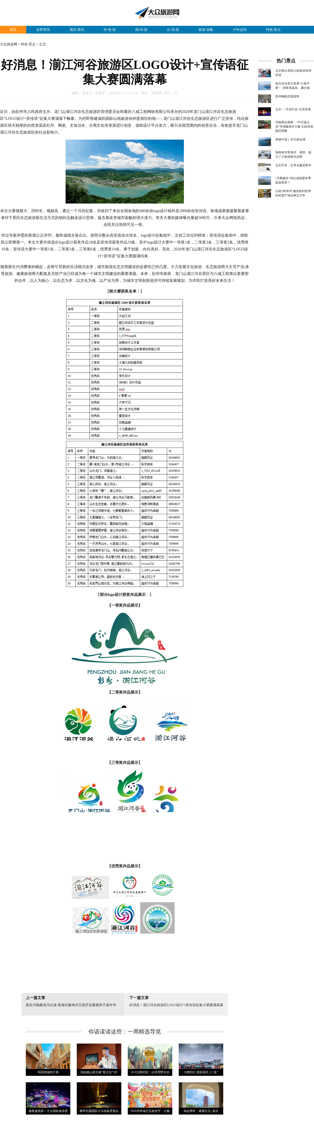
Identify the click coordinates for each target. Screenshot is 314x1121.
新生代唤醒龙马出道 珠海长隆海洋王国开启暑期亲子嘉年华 (71, 1005)
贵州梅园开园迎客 (287, 96)
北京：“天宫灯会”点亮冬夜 (293, 109)
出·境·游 (173, 29)
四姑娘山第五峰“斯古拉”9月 (99, 1072)
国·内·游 (141, 29)
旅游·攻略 (206, 29)
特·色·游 (110, 29)
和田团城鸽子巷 (48, 1072)
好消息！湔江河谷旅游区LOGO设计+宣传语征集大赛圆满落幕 (176, 1005)
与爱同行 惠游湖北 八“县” (201, 1072)
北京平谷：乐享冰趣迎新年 (293, 165)
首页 (13, 29)
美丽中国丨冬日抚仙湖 (290, 139)
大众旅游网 (8, 44)
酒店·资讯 (76, 29)
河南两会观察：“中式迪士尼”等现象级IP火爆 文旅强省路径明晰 (294, 127)
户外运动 (239, 29)
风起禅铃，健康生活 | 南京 (201, 1111)
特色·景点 (273, 29)
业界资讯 (43, 29)
